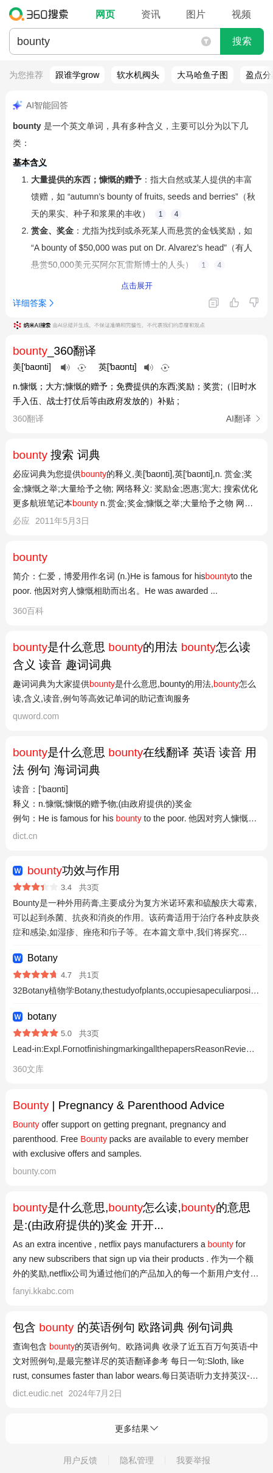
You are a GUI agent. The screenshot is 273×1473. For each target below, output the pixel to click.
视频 (241, 14)
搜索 (242, 41)
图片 (196, 14)
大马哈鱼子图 (202, 75)
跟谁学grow (77, 75)
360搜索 (41, 14)
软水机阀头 (138, 75)
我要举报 (193, 1460)
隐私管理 (137, 1460)
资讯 (151, 14)
